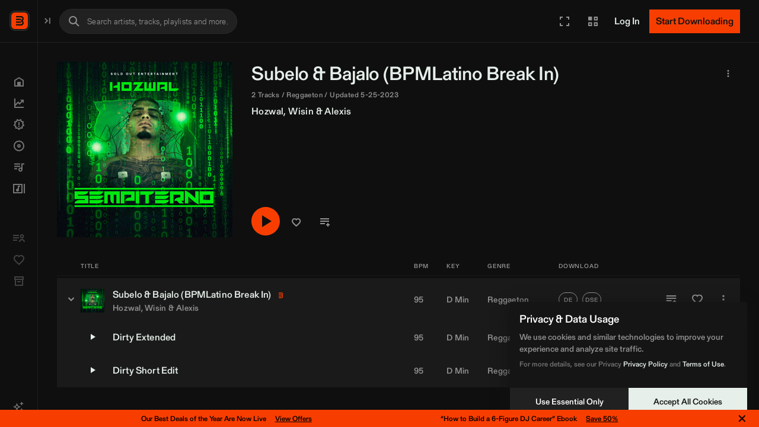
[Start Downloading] (694, 21)
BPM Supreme (68, 19)
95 (419, 299)
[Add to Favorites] (697, 299)
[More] (723, 299)
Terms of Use (703, 364)
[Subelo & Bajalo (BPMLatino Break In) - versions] (194, 299)
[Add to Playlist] (671, 299)
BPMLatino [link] (558, 73)
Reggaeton (508, 299)
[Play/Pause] (389, 222)
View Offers (293, 418)
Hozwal (391, 111)
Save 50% (602, 418)
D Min (458, 299)
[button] (564, 21)
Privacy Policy (645, 364)
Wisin (424, 111)
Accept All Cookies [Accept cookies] (687, 401)
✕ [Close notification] (742, 418)
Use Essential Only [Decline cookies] (569, 401)
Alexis (461, 111)
